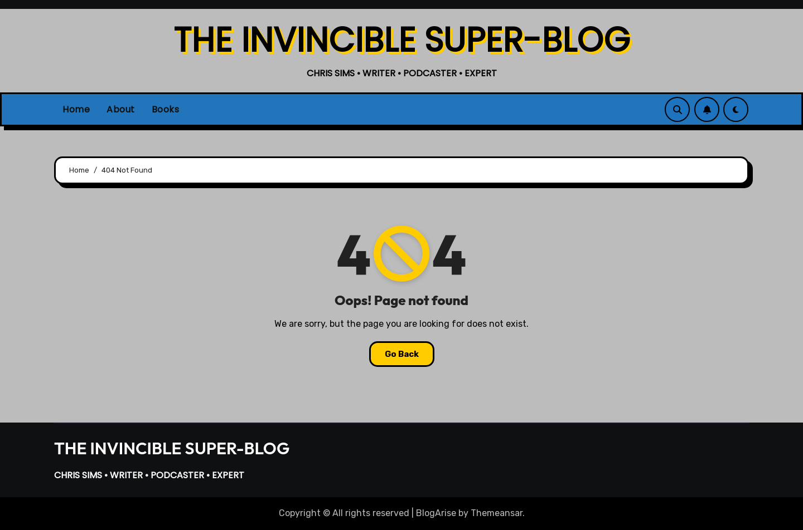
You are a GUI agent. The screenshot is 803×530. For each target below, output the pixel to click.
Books (166, 109)
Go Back (402, 354)
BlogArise (436, 513)
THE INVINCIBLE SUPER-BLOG (401, 40)
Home (76, 109)
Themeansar (497, 513)
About (121, 109)
